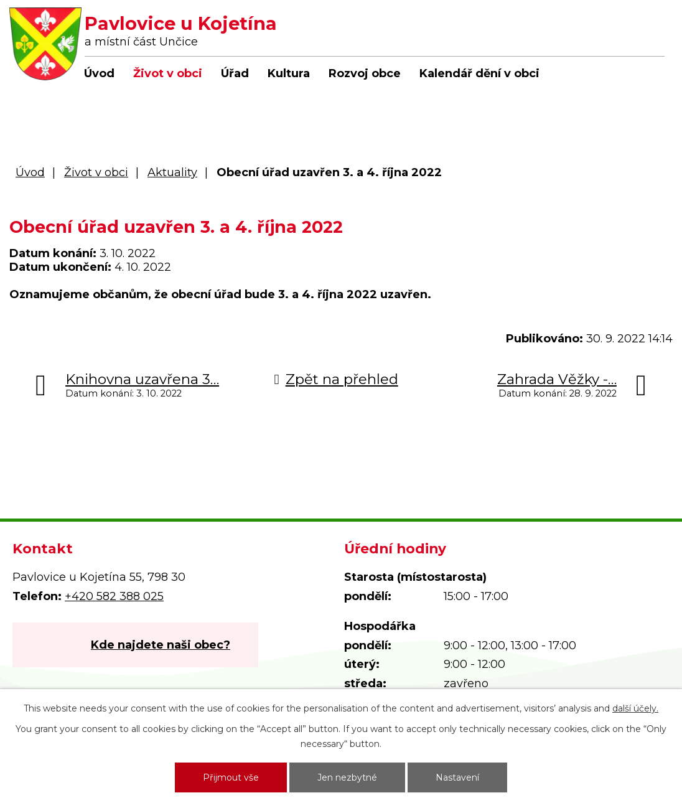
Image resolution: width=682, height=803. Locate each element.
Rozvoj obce (365, 73)
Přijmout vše (231, 777)
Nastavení (457, 777)
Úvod (99, 73)
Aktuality (172, 172)
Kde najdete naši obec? (160, 645)
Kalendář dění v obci (479, 73)
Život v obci (167, 73)
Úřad (235, 73)
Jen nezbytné (347, 777)
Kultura (289, 73)
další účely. (635, 708)
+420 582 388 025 (114, 596)
